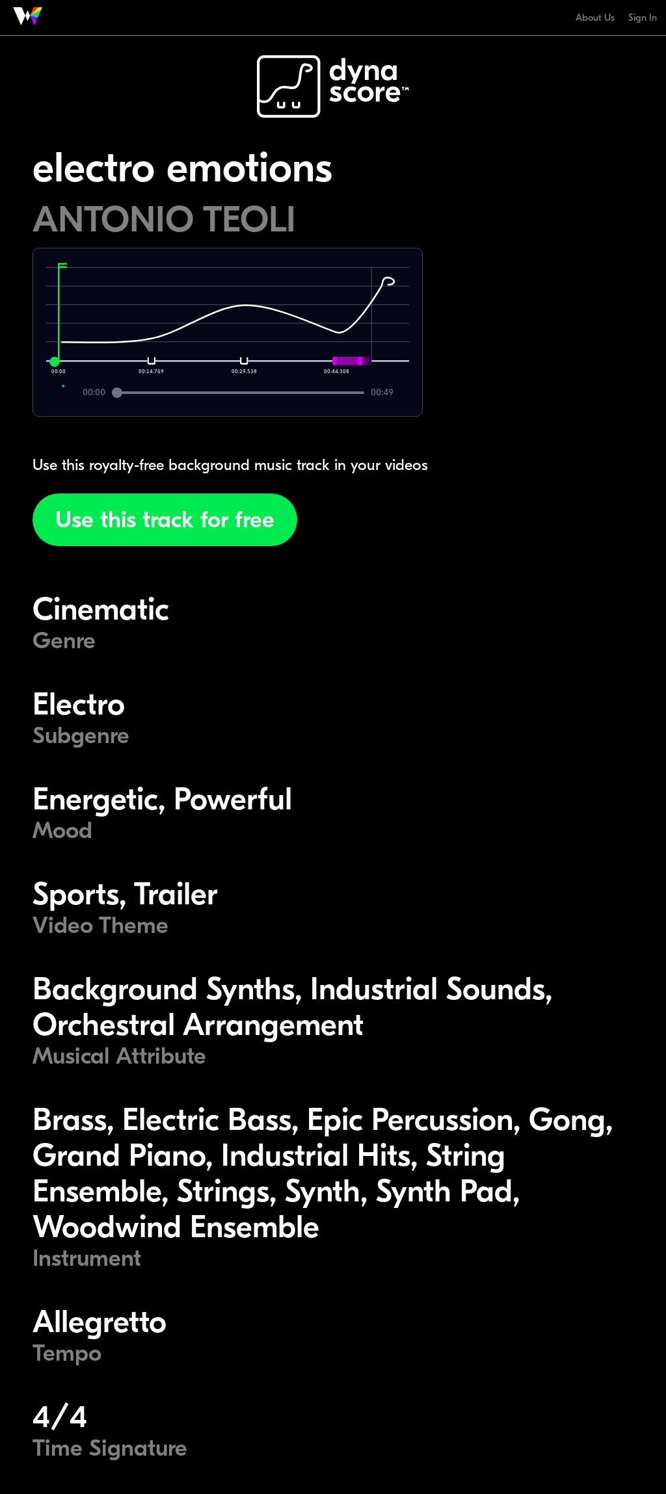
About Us (595, 17)
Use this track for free (164, 519)
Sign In (642, 17)
